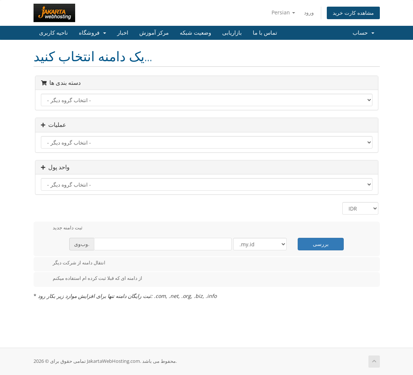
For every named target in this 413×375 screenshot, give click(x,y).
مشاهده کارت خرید (353, 12)
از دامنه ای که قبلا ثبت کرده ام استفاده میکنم (91, 279)
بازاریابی (232, 32)
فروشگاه (92, 32)
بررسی (321, 243)
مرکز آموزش (154, 32)
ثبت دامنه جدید (62, 228)
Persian (283, 12)
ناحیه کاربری (53, 32)
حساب (363, 32)
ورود (309, 12)
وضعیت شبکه (195, 32)
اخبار (122, 32)
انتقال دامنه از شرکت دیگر (73, 263)
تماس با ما (265, 32)
